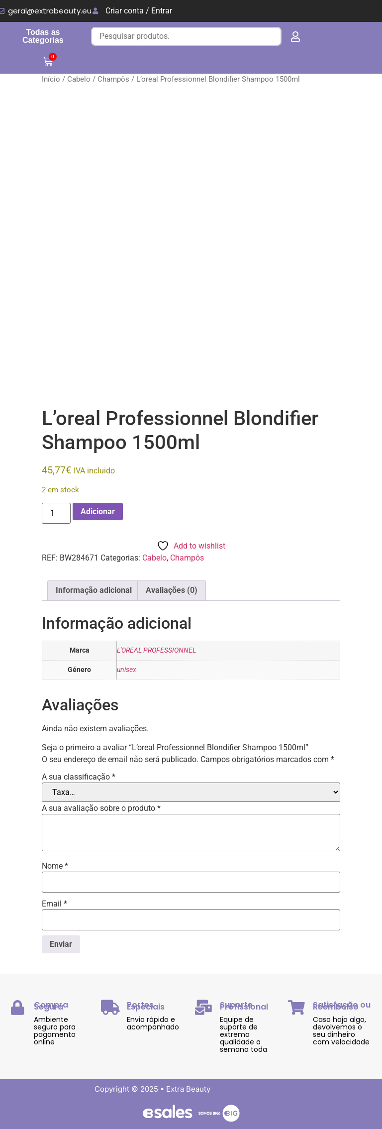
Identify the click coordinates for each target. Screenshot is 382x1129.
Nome (55, 866)
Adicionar (98, 511)
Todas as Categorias (43, 36)
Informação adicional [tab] (94, 590)
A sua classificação (78, 777)
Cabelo (79, 79)
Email (54, 904)
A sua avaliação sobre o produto (101, 808)
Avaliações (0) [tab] (171, 590)
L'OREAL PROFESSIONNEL (156, 650)
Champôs (113, 79)
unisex (126, 670)
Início (51, 79)
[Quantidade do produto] (56, 513)
